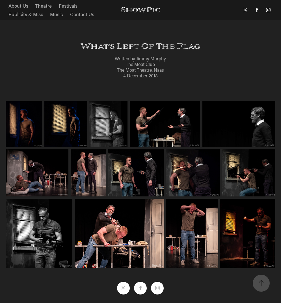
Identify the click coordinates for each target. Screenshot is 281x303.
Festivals (68, 6)
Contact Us (82, 14)
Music (56, 14)
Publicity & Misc (25, 14)
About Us (18, 6)
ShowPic (140, 9)
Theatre (43, 6)
